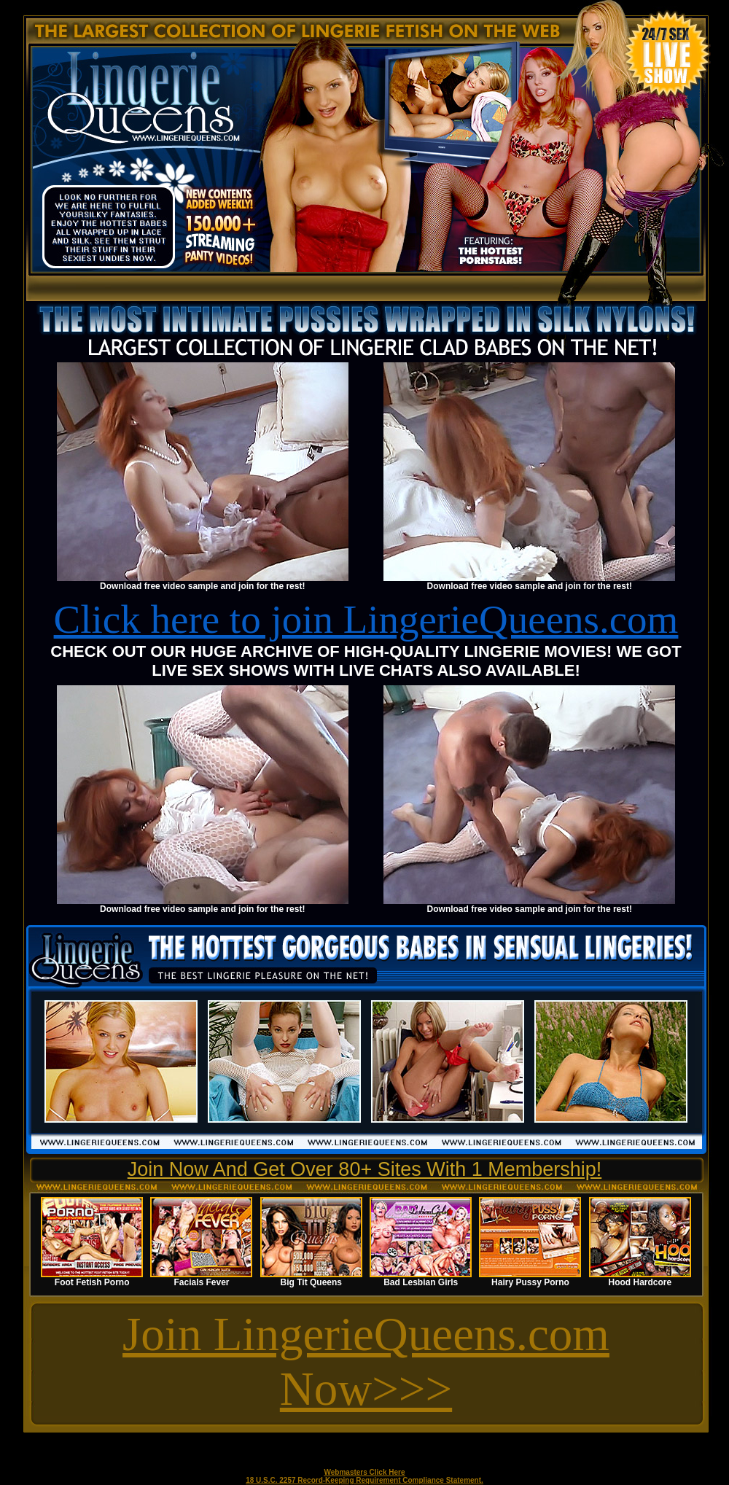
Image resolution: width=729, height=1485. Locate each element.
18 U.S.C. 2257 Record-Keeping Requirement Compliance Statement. (364, 1480)
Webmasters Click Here (364, 1472)
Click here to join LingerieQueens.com (366, 619)
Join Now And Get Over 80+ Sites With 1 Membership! (365, 1169)
